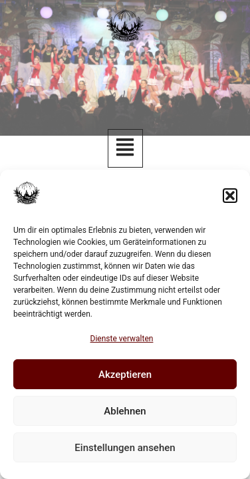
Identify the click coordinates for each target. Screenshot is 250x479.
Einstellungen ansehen (124, 448)
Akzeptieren (125, 375)
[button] (230, 195)
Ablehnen (125, 411)
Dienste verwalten (122, 338)
